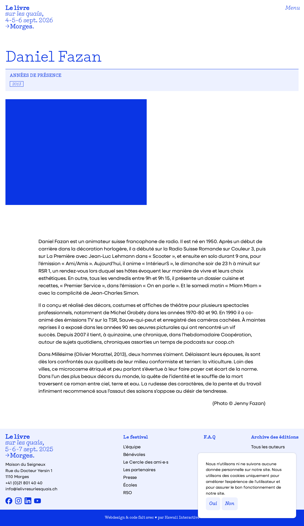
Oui (213, 503)
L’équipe (132, 447)
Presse (130, 477)
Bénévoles (134, 454)
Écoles (130, 485)
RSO (127, 492)
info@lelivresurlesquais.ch (31, 488)
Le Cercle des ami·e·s (145, 462)
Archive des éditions (275, 437)
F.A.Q (209, 437)
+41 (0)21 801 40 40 (24, 482)
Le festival (135, 437)
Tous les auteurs (268, 447)
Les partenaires (139, 469)
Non (229, 503)
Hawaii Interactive (182, 517)
